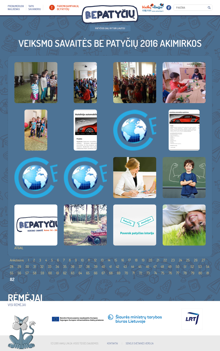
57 (27, 273)
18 (136, 260)
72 (140, 273)
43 (125, 266)
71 (133, 273)
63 (72, 273)
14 (109, 260)
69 (118, 273)
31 (34, 266)
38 (88, 266)
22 (165, 260)
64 (80, 273)
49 (169, 266)
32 (42, 266)
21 (158, 260)
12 (95, 260)
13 (102, 260)
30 (27, 266)
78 (185, 273)
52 (192, 266)
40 (103, 266)
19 (143, 260)
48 (162, 266)
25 (188, 260)
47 (154, 266)
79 (192, 273)
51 (185, 266)
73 (148, 273)
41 (110, 266)
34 (57, 266)
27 (203, 260)
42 (117, 266)
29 (19, 266)
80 (200, 273)
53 (200, 266)
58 (34, 273)
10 (82, 260)
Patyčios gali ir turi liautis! (110, 28)
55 (11, 273)
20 (150, 260)
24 (180, 260)
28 (11, 266)
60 (50, 273)
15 (116, 260)
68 (111, 273)
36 (72, 266)
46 (147, 266)
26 (195, 260)
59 (42, 273)
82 (12, 279)
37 (80, 266)
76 (170, 273)
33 (49, 266)
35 (65, 266)
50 (177, 266)
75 (162, 273)
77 (177, 273)
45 (140, 266)
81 (207, 273)
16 (122, 260)
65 (88, 273)
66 (95, 273)
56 (19, 273)
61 (57, 273)
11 (89, 260)
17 (129, 260)
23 (173, 260)
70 (126, 273)
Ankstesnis (17, 260)
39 (95, 266)
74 (155, 273)
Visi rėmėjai (17, 305)
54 (207, 266)
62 (65, 273)
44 (132, 266)
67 (103, 273)
